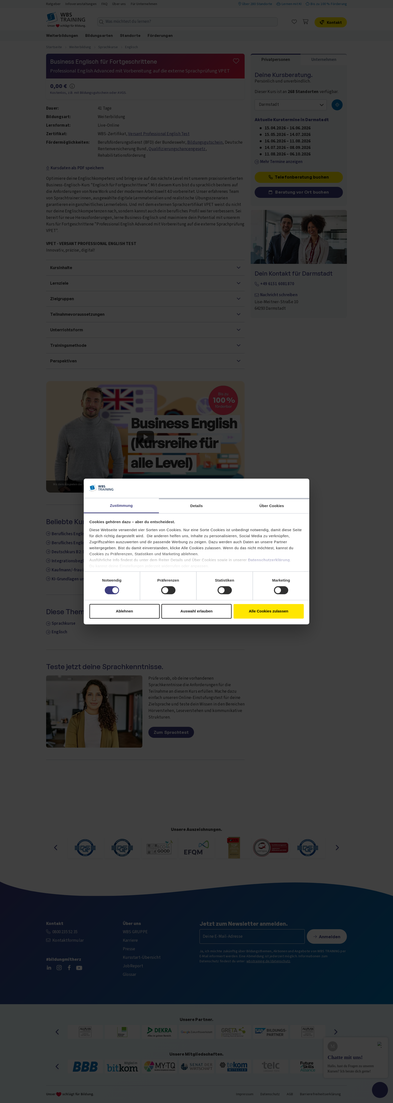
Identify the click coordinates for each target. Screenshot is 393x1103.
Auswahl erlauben (196, 611)
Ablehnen (124, 611)
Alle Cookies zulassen (268, 611)
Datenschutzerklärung (269, 560)
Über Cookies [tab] (271, 506)
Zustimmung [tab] (121, 505)
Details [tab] (196, 506)
